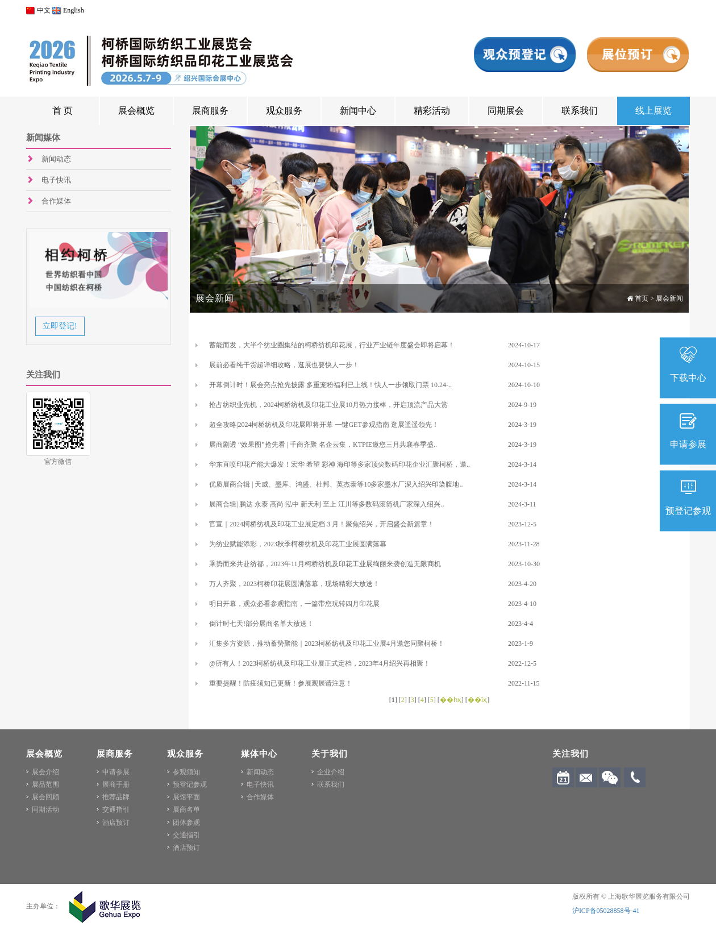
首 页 (62, 110)
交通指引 (116, 809)
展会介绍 (45, 772)
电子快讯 (56, 180)
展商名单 (186, 809)
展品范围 (45, 784)
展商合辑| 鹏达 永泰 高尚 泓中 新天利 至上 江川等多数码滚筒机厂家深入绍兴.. (326, 504)
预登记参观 (190, 784)
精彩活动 (432, 110)
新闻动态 (56, 159)
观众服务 (284, 110)
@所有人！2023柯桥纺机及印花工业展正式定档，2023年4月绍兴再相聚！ (319, 663)
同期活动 (45, 809)
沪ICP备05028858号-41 (606, 911)
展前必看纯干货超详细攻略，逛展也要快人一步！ (284, 365)
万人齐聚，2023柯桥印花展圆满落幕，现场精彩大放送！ (294, 584)
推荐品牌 (116, 797)
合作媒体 (56, 201)
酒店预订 (116, 823)
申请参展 (116, 772)
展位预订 (638, 54)
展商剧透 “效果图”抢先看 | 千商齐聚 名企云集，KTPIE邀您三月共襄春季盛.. (323, 445)
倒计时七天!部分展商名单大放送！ (261, 624)
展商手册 (116, 784)
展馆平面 (186, 797)
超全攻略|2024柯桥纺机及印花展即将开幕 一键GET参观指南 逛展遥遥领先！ (324, 425)
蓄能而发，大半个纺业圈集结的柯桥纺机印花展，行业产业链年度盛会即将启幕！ (332, 345)
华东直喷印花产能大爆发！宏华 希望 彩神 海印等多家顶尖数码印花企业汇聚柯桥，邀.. (339, 464)
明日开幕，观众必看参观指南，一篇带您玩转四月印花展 (294, 604)
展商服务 (210, 110)
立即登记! (60, 326)
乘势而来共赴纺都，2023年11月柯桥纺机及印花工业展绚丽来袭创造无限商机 (325, 564)
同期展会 (506, 110)
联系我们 (579, 110)
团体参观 (186, 823)
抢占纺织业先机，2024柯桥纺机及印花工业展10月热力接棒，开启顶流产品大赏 (328, 405)
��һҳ (450, 700)
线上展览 (653, 110)
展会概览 (136, 110)
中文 (38, 10)
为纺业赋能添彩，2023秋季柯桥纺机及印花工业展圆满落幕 (297, 544)
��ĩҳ (477, 700)
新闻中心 (358, 110)
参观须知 (186, 772)
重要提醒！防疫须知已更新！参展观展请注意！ (280, 683)
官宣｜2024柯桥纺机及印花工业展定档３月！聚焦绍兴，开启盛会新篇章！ (321, 524)
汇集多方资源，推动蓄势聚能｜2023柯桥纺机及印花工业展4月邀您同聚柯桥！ (326, 643)
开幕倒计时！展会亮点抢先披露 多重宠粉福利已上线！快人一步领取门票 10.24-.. (330, 385)
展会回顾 (45, 797)
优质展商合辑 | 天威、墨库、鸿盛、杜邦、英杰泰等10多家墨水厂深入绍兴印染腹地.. (336, 484)
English (68, 10)
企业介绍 (330, 772)
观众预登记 (525, 54)
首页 (641, 298)
